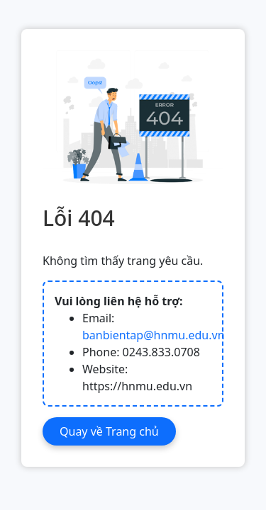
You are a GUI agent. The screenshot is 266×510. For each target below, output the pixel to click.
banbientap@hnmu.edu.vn (153, 335)
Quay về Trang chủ (109, 431)
